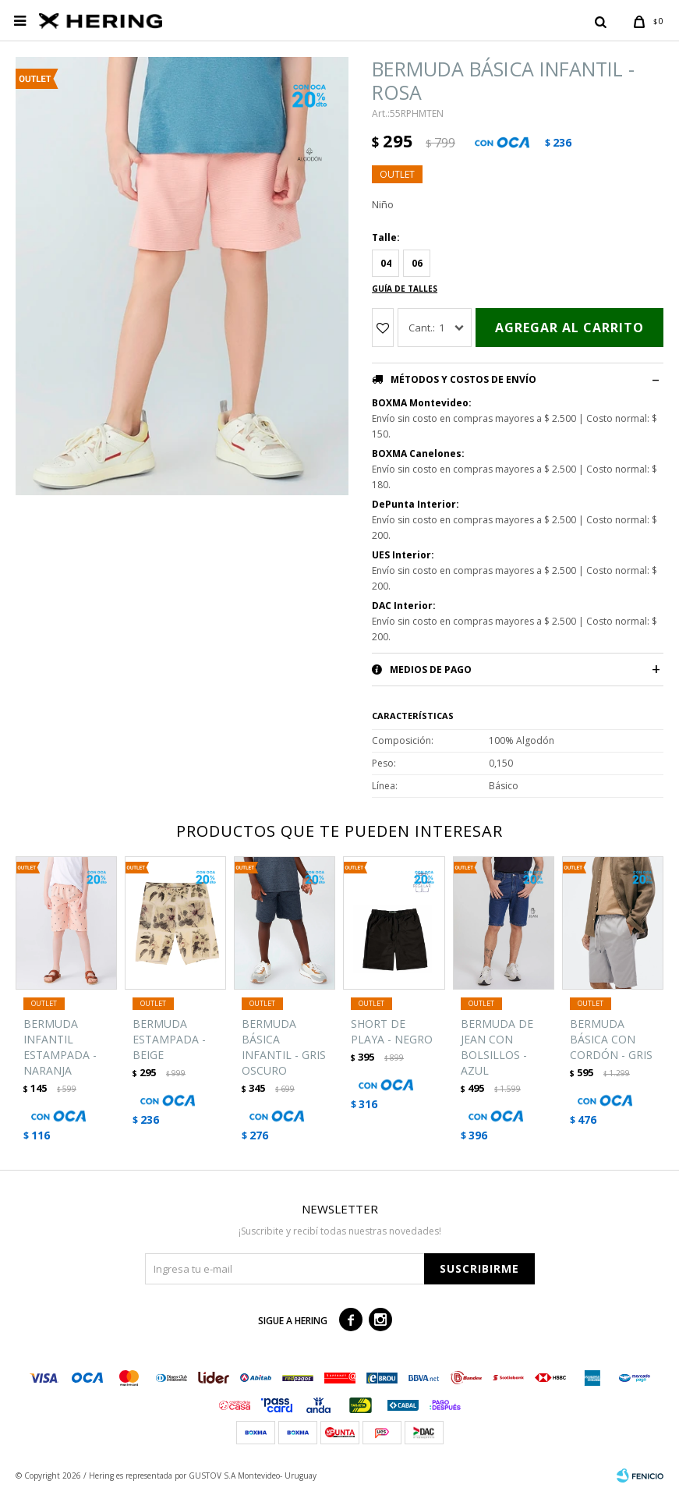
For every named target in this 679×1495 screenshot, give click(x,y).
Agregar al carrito (569, 327)
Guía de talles (404, 288)
